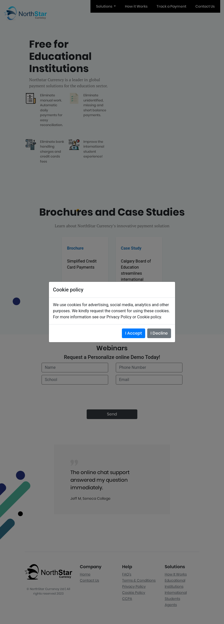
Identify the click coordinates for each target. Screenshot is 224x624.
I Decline (159, 333)
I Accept (133, 333)
